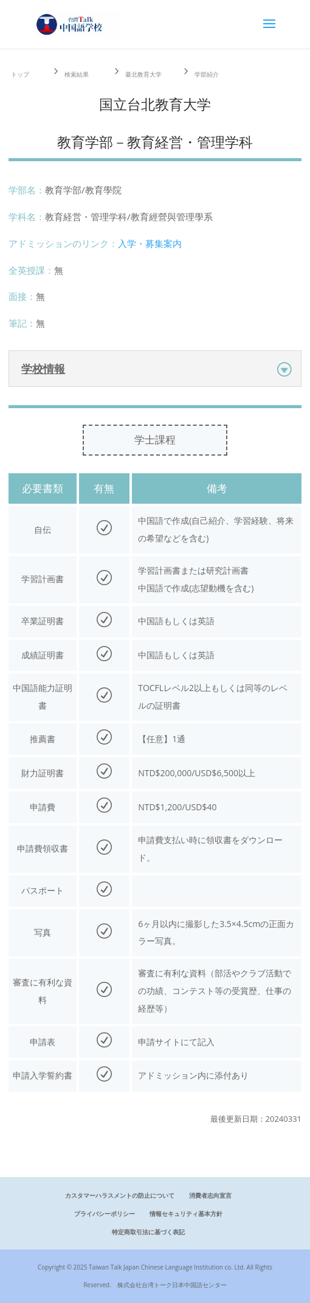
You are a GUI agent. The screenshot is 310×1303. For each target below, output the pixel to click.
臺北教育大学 (143, 74)
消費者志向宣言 (210, 1195)
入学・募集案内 (150, 243)
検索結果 (76, 74)
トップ (20, 74)
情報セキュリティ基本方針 (186, 1213)
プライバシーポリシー (104, 1213)
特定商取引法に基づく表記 (148, 1232)
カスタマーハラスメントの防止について (119, 1195)
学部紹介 (207, 74)
